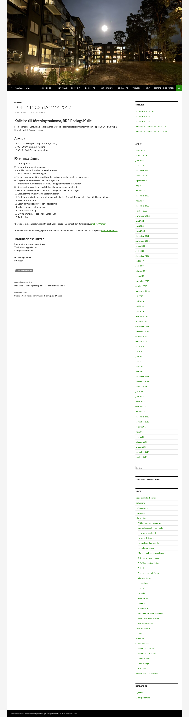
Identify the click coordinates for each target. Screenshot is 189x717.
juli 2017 (139, 351)
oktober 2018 (141, 286)
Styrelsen (136, 88)
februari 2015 (141, 442)
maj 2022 (139, 226)
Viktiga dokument (145, 623)
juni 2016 (139, 396)
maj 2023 (139, 201)
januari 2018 (140, 321)
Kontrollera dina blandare (149, 543)
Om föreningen (45, 88)
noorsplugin (41, 714)
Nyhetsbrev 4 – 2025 (144, 116)
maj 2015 (139, 432)
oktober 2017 (141, 336)
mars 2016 (140, 401)
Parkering (142, 603)
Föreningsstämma (24, 271)
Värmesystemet (144, 578)
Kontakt (146, 88)
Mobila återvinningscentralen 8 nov (150, 126)
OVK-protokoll (144, 658)
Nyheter (18, 102)
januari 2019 (140, 276)
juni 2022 (139, 221)
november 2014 (142, 452)
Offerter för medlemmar (148, 558)
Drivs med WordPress (69, 714)
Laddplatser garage (146, 548)
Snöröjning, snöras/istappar (150, 563)
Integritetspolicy (142, 628)
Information (140, 518)
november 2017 (142, 331)
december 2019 (142, 256)
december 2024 (142, 170)
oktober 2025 (141, 155)
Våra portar (143, 598)
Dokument (75, 88)
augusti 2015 (141, 427)
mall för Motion (98, 223)
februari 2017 (141, 371)
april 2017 (139, 361)
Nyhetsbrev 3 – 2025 (144, 121)
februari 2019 (141, 271)
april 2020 (139, 251)
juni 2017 (139, 356)
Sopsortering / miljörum (148, 573)
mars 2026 (140, 150)
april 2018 (139, 311)
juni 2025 (139, 160)
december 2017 (142, 326)
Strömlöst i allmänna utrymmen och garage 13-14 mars (67, 294)
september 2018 (142, 291)
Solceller (142, 568)
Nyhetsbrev (143, 583)
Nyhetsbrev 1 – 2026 (144, 111)
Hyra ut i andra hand (147, 533)
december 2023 (142, 195)
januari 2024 (140, 190)
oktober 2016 (141, 386)
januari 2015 (140, 447)
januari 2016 (140, 411)
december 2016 (142, 376)
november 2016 (142, 381)
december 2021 (142, 236)
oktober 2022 (141, 211)
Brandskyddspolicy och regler (151, 528)
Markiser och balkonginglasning (151, 553)
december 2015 (142, 416)
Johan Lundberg (38, 113)
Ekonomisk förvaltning (148, 653)
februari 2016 (141, 406)
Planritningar (144, 663)
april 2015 (139, 437)
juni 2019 (139, 261)
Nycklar (141, 588)
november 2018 (142, 281)
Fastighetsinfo (107, 88)
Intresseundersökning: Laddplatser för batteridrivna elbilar (67, 284)
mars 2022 (140, 231)
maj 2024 (139, 185)
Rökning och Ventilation (148, 618)
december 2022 (142, 206)
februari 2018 (141, 316)
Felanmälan (62, 88)
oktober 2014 (141, 457)
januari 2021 (140, 246)
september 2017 (142, 341)
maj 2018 (139, 306)
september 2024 (142, 180)
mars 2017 (140, 366)
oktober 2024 (141, 175)
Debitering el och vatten (164, 88)
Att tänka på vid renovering (149, 523)
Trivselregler (143, 608)
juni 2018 (139, 301)
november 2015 (142, 422)
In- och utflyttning (145, 538)
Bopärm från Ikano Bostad (146, 673)
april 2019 (139, 266)
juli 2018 (139, 296)
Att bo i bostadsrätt (146, 648)
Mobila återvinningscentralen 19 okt (151, 131)
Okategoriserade (142, 697)
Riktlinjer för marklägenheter (150, 613)
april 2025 (139, 165)
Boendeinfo (90, 88)
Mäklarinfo (123, 88)
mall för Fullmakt (109, 230)
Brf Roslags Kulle (20, 88)
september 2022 (142, 216)
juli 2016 (139, 391)
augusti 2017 (141, 346)
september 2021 (142, 241)
